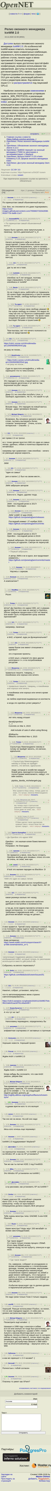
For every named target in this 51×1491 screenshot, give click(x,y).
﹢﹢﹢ (36, 433)
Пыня (14, 1224)
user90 (10, 1304)
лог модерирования (44, 1388)
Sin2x (12, 970)
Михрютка (15, 668)
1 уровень (30, 190)
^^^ (6, 220)
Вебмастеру (44, 1484)
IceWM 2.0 (18, 46)
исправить (34, 134)
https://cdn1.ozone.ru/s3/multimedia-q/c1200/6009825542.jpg (20, 344)
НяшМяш (15, 590)
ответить (32, 197)
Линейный (40, 190)
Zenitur (10, 1194)
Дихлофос (12, 1147)
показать (34, 795)
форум (27, 14)
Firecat (10, 1051)
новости (13, 14)
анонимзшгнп (15, 376)
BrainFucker (16, 355)
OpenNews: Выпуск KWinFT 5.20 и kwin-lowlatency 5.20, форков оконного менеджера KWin (27, 158)
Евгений (11, 1363)
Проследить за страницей (8, 1483)
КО (13, 1017)
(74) (3, 192)
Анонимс (15, 1102)
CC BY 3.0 (15, 170)
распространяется (23, 83)
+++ (20, 14)
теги (33, 14)
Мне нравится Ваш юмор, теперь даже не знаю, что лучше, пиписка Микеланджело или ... (30, 793)
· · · (6, 199)
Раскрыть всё (38, 192)
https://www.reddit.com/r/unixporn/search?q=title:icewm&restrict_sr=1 (22, 943)
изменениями (37, 91)
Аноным (13, 577)
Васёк (15, 287)
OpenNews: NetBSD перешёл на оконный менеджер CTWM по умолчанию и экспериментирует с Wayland (25, 152)
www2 (15, 865)
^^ (39, 219)
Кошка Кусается (16, 1008)
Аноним (10, 197)
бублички (11, 1353)
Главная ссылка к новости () (21, 138)
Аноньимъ (12, 1038)
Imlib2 (4, 102)
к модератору (18, 199)
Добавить (32, 1482)
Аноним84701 (14, 219)
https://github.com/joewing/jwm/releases (26, 517)
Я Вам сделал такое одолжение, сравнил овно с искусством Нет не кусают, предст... (32, 824)
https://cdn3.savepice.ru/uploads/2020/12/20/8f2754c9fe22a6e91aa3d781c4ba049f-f (26, 1002)
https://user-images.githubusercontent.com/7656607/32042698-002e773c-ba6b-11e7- (25, 211)
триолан (16, 851)
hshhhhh (16, 273)
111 (14, 263)
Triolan (12, 603)
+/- (47, 190)
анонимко (16, 1236)
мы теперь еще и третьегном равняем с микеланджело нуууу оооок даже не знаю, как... (27, 808)
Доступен (8, 43)
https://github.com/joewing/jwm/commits (26, 524)
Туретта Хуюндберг (19, 832)
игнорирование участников (28, 1388)
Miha (11, 1169)
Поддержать (44, 1482)
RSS (47, 192)
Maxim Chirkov (43, 1480)
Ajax (22, 190)
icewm (20, 175)
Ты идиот (18, 304)
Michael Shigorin (18, 414)
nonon (10, 1114)
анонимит (13, 1026)
